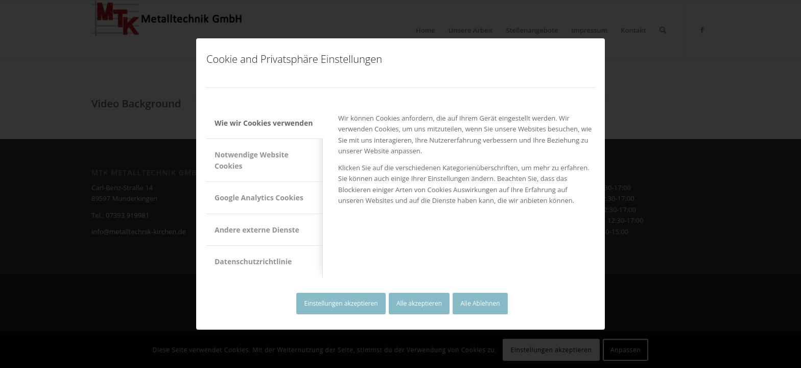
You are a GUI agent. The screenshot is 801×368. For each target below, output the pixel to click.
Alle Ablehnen (480, 303)
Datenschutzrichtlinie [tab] (253, 261)
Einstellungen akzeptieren (341, 303)
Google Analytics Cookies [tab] (259, 197)
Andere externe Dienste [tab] (257, 230)
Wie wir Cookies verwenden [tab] (264, 123)
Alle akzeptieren (419, 303)
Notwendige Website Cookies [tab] (252, 160)
